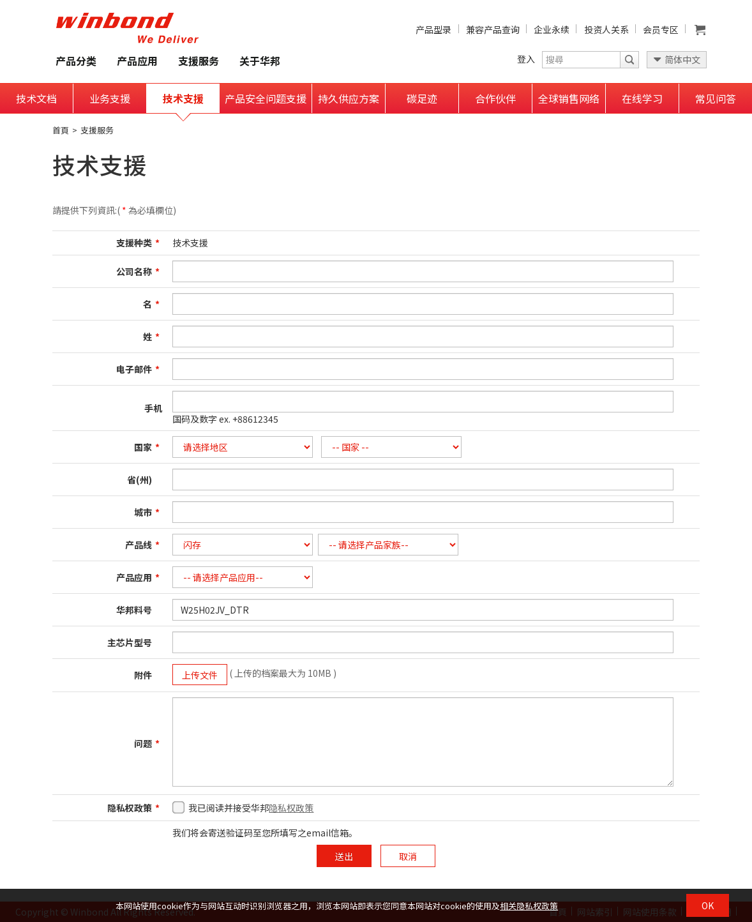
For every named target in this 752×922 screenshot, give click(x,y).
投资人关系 (606, 29)
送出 (344, 856)
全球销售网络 (568, 98)
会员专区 (661, 29)
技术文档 (36, 98)
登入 (526, 58)
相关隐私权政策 (529, 906)
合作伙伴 (495, 98)
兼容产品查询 (493, 29)
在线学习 (642, 98)
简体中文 (682, 59)
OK (708, 905)
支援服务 (198, 60)
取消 (408, 856)
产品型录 (433, 29)
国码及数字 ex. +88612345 (225, 418)
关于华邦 (259, 60)
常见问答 (715, 98)
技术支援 (183, 98)
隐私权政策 (291, 807)
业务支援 (109, 98)
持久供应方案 (348, 98)
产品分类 (76, 60)
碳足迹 (422, 98)
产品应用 (137, 60)
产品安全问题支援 (265, 98)
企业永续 (551, 29)
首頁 (60, 130)
